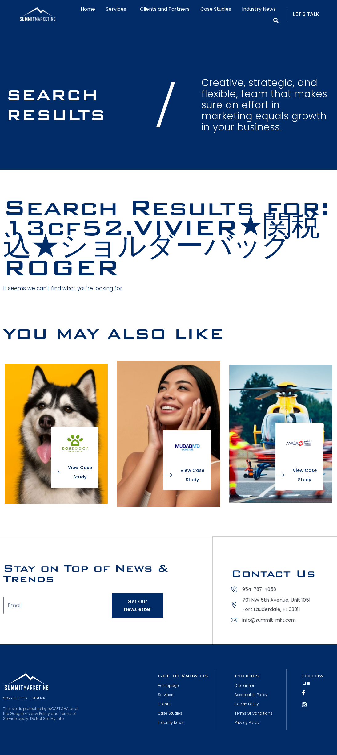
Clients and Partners (165, 9)
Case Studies (215, 9)
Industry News (259, 9)
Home (88, 9)
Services (117, 9)
